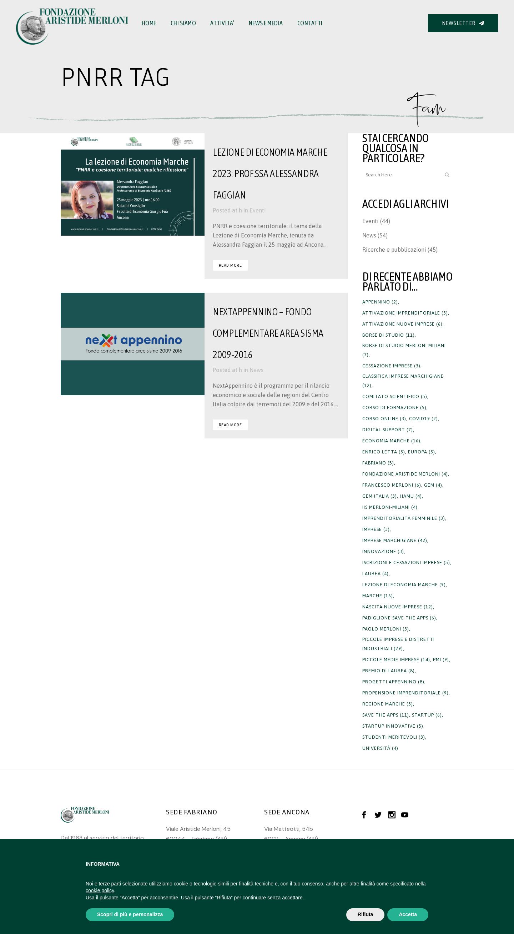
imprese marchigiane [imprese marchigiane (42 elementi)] (394, 540)
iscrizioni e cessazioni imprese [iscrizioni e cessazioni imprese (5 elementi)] (406, 562)
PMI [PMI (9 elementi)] (441, 659)
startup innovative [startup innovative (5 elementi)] (392, 726)
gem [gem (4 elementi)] (433, 485)
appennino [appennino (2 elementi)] (380, 302)
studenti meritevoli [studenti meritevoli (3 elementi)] (393, 737)
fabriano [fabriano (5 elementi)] (378, 463)
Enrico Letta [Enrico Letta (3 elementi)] (383, 452)
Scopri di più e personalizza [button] (130, 914)
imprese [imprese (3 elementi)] (376, 529)
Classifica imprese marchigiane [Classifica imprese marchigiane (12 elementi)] (403, 380)
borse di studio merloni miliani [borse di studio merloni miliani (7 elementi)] (404, 350)
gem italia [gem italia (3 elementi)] (379, 496)
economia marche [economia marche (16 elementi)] (391, 440)
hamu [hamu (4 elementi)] (411, 496)
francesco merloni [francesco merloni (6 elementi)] (391, 485)
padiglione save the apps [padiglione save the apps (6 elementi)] (399, 618)
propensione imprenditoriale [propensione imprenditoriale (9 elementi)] (405, 693)
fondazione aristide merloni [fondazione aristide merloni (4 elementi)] (405, 474)
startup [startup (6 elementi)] (427, 715)
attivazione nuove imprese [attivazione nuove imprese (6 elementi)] (402, 324)
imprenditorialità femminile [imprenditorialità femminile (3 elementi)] (403, 518)
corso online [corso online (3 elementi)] (384, 418)
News (256, 370)
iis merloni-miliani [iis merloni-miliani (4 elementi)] (390, 507)
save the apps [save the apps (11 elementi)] (385, 715)
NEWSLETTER (463, 23)
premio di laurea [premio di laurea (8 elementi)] (388, 670)
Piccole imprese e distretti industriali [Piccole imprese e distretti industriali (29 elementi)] (398, 644)
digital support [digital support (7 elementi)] (387, 429)
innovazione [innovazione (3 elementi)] (383, 551)
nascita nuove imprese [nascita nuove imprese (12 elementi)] (397, 606)
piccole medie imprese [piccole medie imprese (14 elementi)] (396, 659)
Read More (230, 265)
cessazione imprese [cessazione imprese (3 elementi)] (391, 365)
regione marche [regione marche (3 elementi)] (387, 704)
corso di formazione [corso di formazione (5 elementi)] (394, 407)
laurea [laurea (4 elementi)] (375, 573)
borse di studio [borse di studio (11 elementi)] (388, 335)
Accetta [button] (408, 914)
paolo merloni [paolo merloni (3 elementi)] (385, 629)
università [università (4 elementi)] (380, 748)
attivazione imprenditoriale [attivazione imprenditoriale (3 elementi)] (405, 313)
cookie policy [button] (100, 890)
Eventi (258, 210)
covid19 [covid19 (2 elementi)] (423, 418)
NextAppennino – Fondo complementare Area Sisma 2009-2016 (268, 333)
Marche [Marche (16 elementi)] (377, 595)
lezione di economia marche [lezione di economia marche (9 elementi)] (404, 584)
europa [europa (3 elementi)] (421, 452)
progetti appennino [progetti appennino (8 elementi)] (393, 681)
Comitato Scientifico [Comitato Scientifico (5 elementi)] (394, 396)
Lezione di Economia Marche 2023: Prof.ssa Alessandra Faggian (270, 173)
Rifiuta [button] (365, 914)
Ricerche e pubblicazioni (394, 249)
